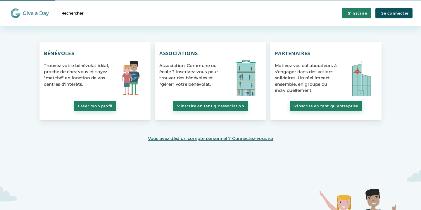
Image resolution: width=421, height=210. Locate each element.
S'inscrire (356, 13)
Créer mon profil (95, 106)
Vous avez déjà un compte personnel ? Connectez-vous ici (210, 138)
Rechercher (72, 13)
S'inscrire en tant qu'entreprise (326, 106)
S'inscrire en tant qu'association (210, 106)
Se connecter (394, 13)
